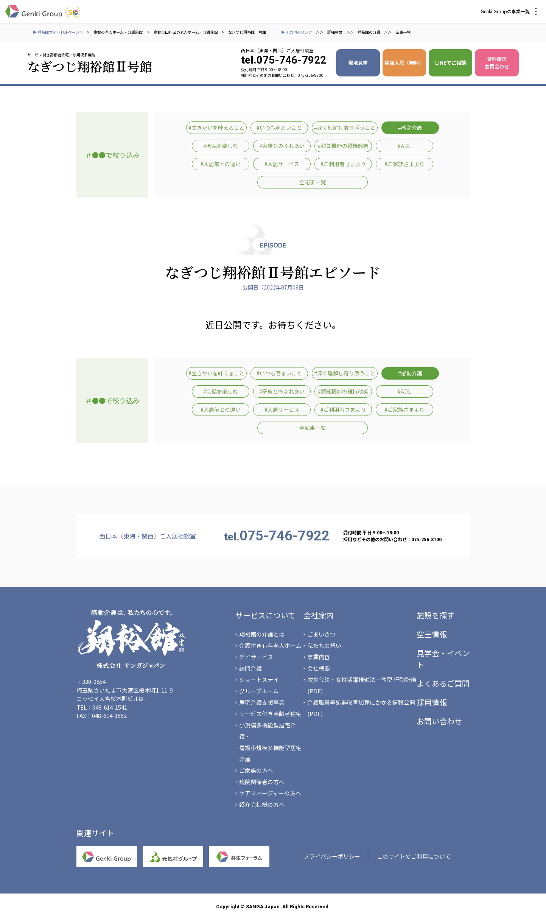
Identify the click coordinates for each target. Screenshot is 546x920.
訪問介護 (250, 668)
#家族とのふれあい (282, 145)
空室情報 (432, 634)
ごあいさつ (321, 634)
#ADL (404, 145)
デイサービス (256, 657)
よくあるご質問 (443, 683)
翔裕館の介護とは (262, 634)
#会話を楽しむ (220, 145)
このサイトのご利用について (414, 856)
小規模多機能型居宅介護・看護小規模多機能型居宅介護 (270, 742)
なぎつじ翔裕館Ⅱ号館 (247, 32)
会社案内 (318, 615)
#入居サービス (281, 164)
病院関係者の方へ (262, 782)
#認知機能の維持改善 (343, 145)
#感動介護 (410, 127)
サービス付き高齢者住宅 (270, 714)
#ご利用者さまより (343, 164)
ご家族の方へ (256, 770)
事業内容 (318, 657)
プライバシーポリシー (331, 856)
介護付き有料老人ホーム (270, 645)
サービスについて (265, 615)
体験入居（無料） (404, 62)
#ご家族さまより (404, 164)
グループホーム (258, 691)
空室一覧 (403, 32)
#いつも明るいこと (279, 127)
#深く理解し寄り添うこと (344, 127)
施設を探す (435, 615)
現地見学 (358, 62)
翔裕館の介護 (369, 32)
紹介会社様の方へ (262, 804)
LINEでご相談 (450, 62)
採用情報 (432, 702)
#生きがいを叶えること (216, 127)
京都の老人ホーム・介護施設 (118, 32)
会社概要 (318, 668)
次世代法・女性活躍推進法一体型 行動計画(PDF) (361, 685)
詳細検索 (334, 32)
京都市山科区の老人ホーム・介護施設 (186, 32)
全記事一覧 (312, 182)
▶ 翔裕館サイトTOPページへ (58, 32)
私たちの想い (324, 645)
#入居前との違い (221, 164)
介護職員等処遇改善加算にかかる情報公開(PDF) (361, 708)
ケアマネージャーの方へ (270, 793)
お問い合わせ (439, 721)
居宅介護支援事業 (262, 702)
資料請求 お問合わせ (497, 62)
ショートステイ (259, 679)
